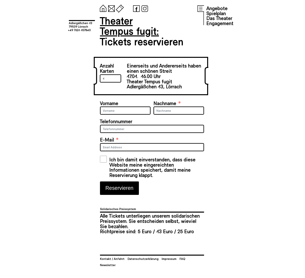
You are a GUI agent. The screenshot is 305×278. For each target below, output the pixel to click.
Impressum (169, 258)
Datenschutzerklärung (143, 258)
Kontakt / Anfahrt (112, 258)
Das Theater (219, 18)
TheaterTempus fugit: (129, 25)
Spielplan (216, 13)
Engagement (219, 23)
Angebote (217, 8)
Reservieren (119, 188)
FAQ (182, 258)
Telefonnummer (116, 121)
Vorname (109, 103)
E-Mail (107, 139)
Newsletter (108, 265)
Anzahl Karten (107, 68)
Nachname (164, 103)
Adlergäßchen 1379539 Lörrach (80, 24)
